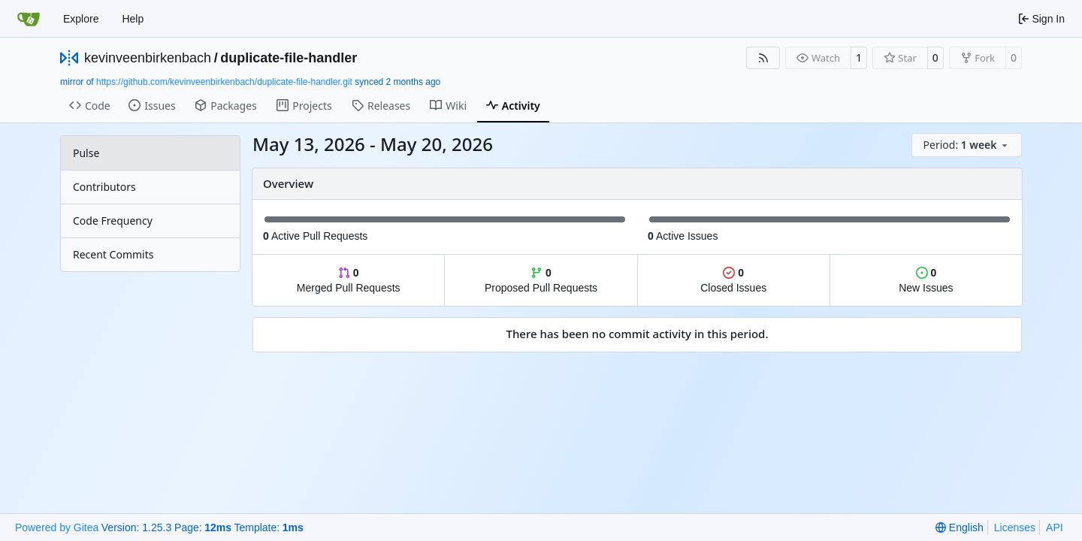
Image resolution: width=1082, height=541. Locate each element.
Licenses (1014, 527)
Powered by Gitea (56, 527)
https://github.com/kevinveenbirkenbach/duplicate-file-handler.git (224, 82)
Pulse (86, 153)
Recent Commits (113, 254)
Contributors (104, 187)
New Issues (926, 280)
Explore (80, 19)
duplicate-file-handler (288, 57)
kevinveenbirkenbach (147, 57)
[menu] (966, 145)
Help (133, 19)
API (1054, 527)
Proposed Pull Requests (541, 280)
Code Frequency (113, 220)
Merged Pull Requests (348, 280)
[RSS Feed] (763, 58)
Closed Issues (733, 280)
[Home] (29, 18)
